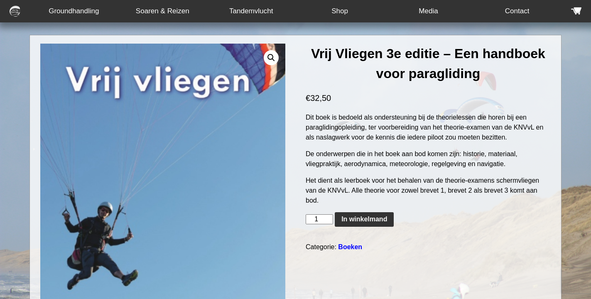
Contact (517, 11)
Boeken (350, 246)
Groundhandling (74, 11)
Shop (339, 11)
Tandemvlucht (251, 11)
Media (428, 11)
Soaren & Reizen (162, 11)
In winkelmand (364, 219)
